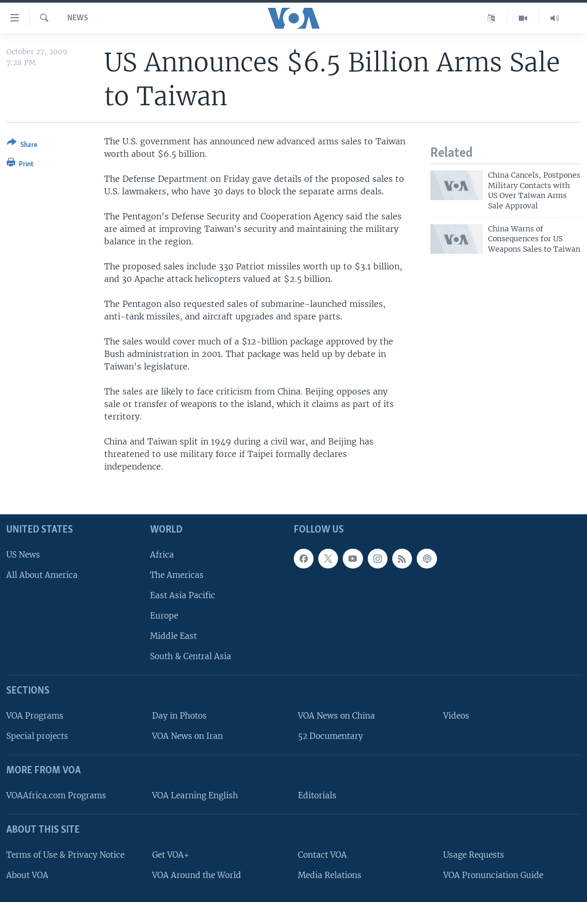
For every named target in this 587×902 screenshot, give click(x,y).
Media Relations (329, 875)
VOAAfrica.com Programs (56, 795)
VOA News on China (336, 716)
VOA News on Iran (187, 736)
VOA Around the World (196, 875)
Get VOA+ (170, 854)
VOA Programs (35, 716)
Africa (162, 554)
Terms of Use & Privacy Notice (65, 854)
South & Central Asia (190, 656)
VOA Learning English (195, 795)
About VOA (27, 875)
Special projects (37, 736)
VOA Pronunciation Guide (493, 875)
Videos (456, 716)
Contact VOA (322, 854)
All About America (42, 574)
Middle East (173, 636)
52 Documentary (330, 736)
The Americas (177, 574)
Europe (164, 616)
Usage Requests (473, 854)
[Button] (22, 145)
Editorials (317, 795)
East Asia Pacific (182, 595)
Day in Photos (179, 716)
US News (23, 554)
